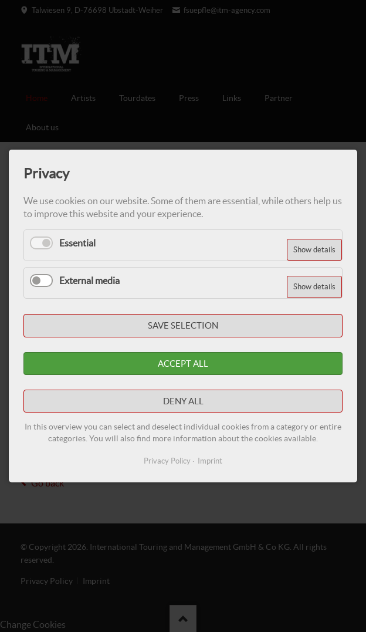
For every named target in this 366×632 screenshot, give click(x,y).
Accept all (183, 364)
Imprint (210, 461)
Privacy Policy (167, 461)
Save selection (183, 326)
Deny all (183, 401)
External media (89, 280)
